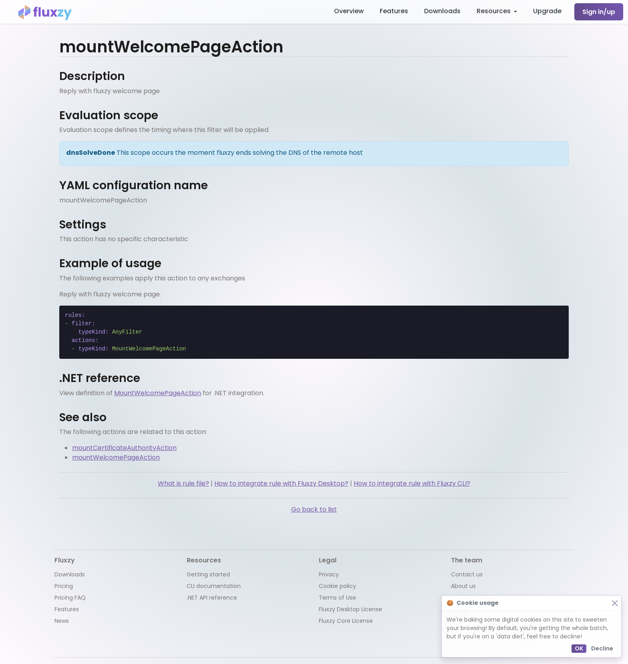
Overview (349, 11)
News (61, 621)
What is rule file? (183, 483)
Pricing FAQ (70, 598)
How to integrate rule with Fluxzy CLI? (412, 483)
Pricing (63, 586)
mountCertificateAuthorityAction (124, 447)
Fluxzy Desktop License (350, 609)
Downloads (442, 11)
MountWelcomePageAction (157, 393)
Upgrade (547, 11)
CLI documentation (214, 586)
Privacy (329, 574)
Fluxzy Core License (346, 621)
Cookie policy (337, 586)
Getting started (208, 574)
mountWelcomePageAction (116, 457)
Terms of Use (337, 598)
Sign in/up (598, 11)
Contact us (467, 574)
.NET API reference (212, 598)
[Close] (614, 603)
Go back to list (314, 509)
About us (463, 586)
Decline (602, 648)
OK (579, 648)
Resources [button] (494, 11)
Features (394, 11)
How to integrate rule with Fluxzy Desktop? (281, 483)
